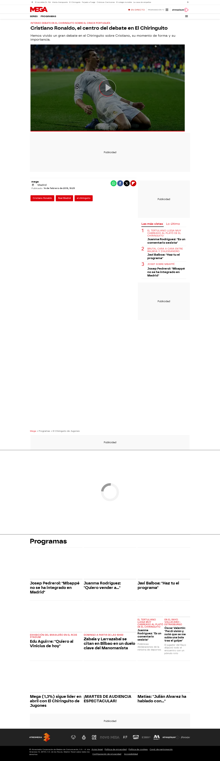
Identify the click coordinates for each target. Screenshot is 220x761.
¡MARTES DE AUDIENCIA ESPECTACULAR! (107, 698)
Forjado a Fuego (88, 2)
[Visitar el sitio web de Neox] (94, 737)
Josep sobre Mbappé (161, 264)
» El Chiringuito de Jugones (65, 431)
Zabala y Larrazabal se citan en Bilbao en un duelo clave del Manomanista (109, 643)
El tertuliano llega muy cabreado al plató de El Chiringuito (164, 233)
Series (34, 16)
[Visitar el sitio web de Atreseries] (125, 737)
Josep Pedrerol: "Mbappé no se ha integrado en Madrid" (166, 272)
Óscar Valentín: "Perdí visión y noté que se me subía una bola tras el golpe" (175, 634)
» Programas (43, 431)
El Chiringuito (74, 2)
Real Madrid (64, 198)
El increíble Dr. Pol (43, 2)
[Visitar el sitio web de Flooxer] (185, 737)
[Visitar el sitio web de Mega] (115, 737)
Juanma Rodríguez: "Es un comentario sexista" (166, 240)
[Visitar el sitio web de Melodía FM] (156, 737)
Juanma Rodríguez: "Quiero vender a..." (102, 585)
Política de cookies (138, 749)
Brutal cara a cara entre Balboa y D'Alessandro (165, 250)
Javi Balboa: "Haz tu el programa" (163, 256)
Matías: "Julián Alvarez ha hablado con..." (162, 698)
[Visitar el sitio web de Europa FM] (146, 737)
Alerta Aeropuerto (60, 2)
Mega (33, 431)
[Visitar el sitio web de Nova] (104, 737)
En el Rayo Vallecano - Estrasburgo (173, 622)
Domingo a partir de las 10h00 (103, 635)
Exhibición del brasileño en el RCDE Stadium (53, 636)
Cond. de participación (161, 749)
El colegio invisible (124, 2)
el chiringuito (83, 198)
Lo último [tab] (173, 224)
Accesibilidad (131, 754)
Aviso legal (97, 749)
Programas (48, 16)
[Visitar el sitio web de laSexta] (83, 737)
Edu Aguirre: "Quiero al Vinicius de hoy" (51, 643)
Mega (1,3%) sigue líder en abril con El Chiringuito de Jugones (55, 701)
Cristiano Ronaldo (42, 198)
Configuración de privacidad (106, 754)
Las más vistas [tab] (152, 224)
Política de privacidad (116, 749)
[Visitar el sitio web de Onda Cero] (135, 737)
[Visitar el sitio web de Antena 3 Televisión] (73, 737)
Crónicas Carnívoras (106, 2)
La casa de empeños (142, 2)
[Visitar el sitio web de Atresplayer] (171, 737)
